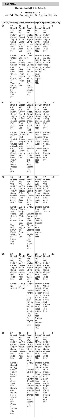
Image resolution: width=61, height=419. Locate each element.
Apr (21, 15)
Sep (45, 15)
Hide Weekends (22, 8)
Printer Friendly (38, 8)
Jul (36, 15)
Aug (40, 15)
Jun (31, 15)
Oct (50, 15)
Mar (16, 15)
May (26, 15)
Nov (55, 15)
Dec (29, 17)
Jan (6, 15)
